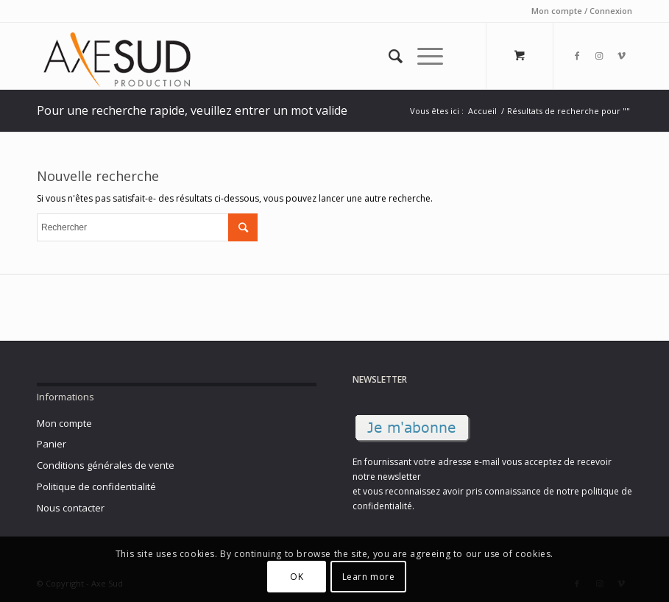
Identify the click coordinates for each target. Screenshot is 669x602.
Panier (51, 443)
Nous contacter (71, 507)
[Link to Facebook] (577, 56)
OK (296, 576)
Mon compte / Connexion (581, 10)
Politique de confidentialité (96, 486)
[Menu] (423, 56)
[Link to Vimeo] (621, 56)
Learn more (368, 576)
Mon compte (64, 423)
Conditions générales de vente (105, 465)
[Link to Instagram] (599, 56)
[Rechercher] (388, 56)
